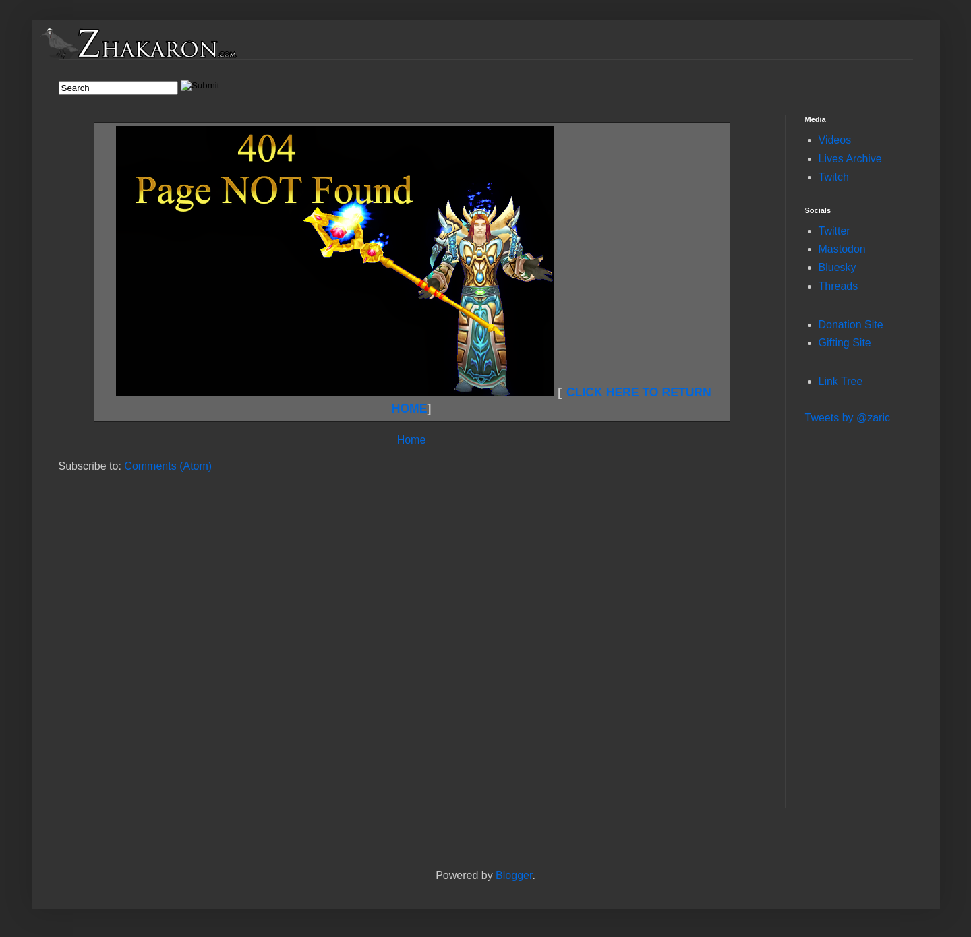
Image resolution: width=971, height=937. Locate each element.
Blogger (514, 875)
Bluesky (837, 267)
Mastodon (842, 249)
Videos (835, 140)
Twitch (834, 177)
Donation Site (851, 324)
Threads (838, 286)
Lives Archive (850, 158)
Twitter (834, 231)
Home (411, 440)
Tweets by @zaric (848, 417)
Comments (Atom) (168, 466)
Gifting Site (845, 343)
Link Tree (841, 381)
